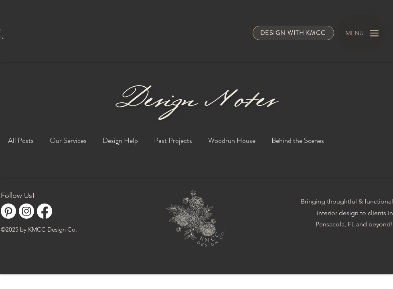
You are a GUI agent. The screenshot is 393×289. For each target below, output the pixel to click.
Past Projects (173, 140)
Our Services (68, 140)
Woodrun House (231, 140)
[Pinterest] (8, 211)
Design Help (120, 140)
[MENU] (361, 32)
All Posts (21, 140)
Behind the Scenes (297, 140)
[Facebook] (44, 211)
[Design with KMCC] (293, 33)
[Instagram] (26, 211)
